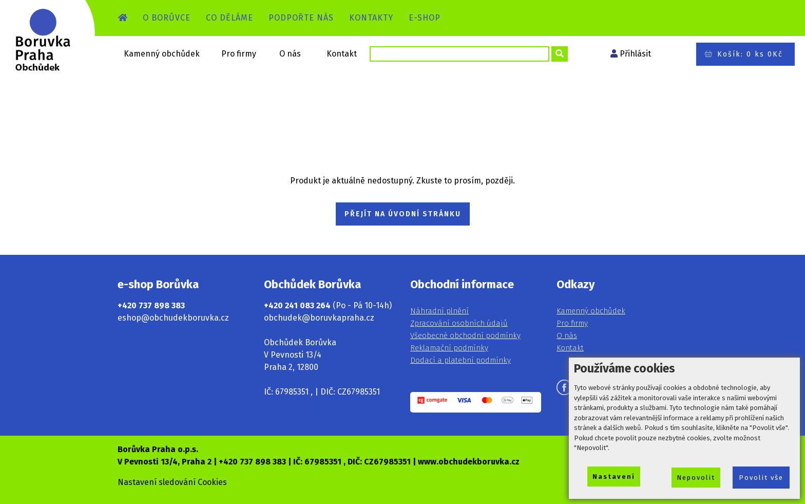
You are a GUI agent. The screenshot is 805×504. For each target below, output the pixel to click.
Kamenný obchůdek (162, 54)
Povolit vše (761, 477)
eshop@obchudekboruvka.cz (173, 318)
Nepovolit (696, 477)
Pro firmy (238, 54)
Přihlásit (635, 54)
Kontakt (342, 54)
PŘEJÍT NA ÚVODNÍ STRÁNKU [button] (402, 214)
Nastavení (613, 476)
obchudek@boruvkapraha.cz (319, 318)
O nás (290, 54)
